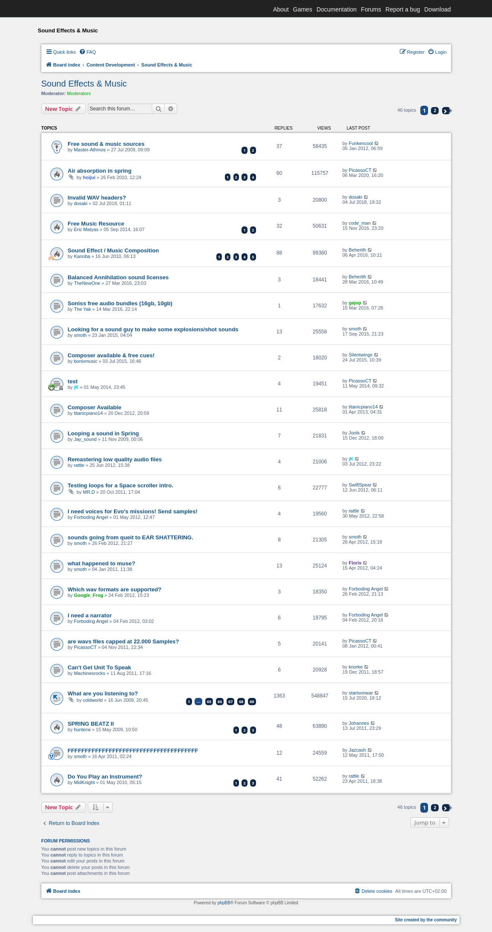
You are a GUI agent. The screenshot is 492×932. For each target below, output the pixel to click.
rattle (79, 465)
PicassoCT (360, 170)
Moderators (79, 93)
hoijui (89, 177)
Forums (371, 9)
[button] (446, 110)
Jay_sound (85, 439)
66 (220, 701)
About (281, 9)
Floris (355, 562)
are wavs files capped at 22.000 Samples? (123, 641)
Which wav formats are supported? (115, 589)
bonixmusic (85, 361)
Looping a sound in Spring (103, 433)
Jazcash (357, 750)
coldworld (92, 700)
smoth (80, 335)
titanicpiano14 (88, 413)
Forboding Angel (91, 517)
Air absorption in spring (99, 171)
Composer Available (95, 407)
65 (209, 701)
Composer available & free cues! (111, 355)
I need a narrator (90, 615)
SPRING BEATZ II (91, 724)
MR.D (89, 492)
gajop (355, 302)
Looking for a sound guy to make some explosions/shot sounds (153, 329)
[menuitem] (87, 52)
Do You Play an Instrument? (105, 776)
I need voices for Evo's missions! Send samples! (133, 511)
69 (252, 701)
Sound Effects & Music (84, 83)
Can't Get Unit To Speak (99, 667)
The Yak (82, 309)
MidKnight (84, 782)
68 (241, 701)
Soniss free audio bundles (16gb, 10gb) (120, 303)
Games (302, 9)
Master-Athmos (90, 149)
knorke (356, 666)
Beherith (357, 249)
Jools (354, 432)
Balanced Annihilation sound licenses (118, 277)
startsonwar (361, 692)
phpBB (224, 902)
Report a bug (402, 9)
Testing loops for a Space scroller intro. (120, 485)
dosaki (80, 203)
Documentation (337, 9)
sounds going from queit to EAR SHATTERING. (130, 537)
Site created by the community (426, 920)
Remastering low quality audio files (115, 459)
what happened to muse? (101, 563)
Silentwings (361, 354)
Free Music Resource (96, 223)
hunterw (82, 729)
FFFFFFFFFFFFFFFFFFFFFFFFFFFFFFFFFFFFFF (133, 750)
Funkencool (361, 143)
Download (437, 9)
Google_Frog (88, 595)
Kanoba (82, 256)
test (73, 381)
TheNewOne (87, 283)
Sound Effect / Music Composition (113, 250)
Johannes (359, 723)
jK (76, 387)
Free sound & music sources (106, 144)
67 (230, 701)
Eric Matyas (86, 229)
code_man (359, 223)
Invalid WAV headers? (97, 197)
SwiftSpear (360, 484)
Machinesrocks (89, 673)
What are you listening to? (103, 693)
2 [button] (435, 110)
